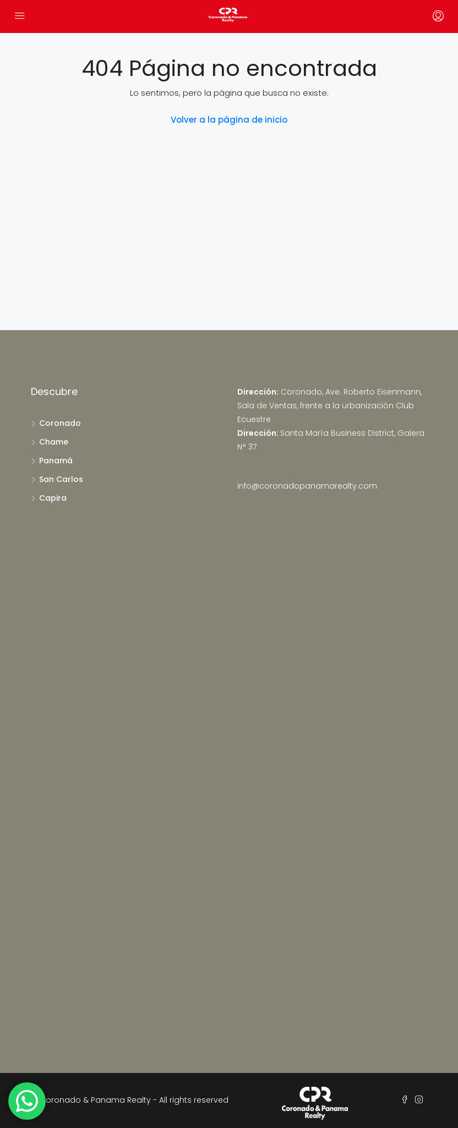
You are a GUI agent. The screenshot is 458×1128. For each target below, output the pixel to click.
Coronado (60, 423)
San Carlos (61, 479)
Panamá (56, 460)
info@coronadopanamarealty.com (307, 485)
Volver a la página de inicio (229, 119)
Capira (53, 497)
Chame (53, 441)
